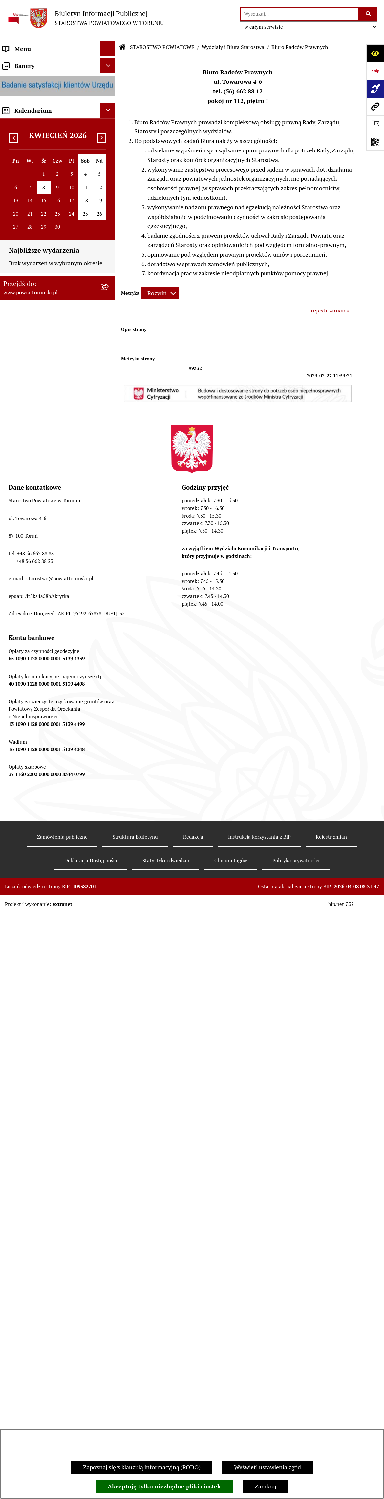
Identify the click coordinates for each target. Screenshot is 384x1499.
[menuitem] (57, 63)
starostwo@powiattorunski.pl (59, 1203)
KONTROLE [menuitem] (18, 476)
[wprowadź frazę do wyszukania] (299, 14)
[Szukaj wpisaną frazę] (368, 14)
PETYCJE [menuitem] (14, 692)
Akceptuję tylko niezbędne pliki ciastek (164, 1486)
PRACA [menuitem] (12, 603)
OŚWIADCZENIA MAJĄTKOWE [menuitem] (43, 201)
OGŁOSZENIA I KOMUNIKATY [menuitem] (42, 573)
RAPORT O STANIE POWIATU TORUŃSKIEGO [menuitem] (41, 554)
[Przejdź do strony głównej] (85, 18)
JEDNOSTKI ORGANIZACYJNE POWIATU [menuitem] (42, 427)
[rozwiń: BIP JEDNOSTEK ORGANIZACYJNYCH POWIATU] (109, 784)
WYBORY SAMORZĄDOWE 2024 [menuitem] (45, 662)
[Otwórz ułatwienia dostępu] (375, 53)
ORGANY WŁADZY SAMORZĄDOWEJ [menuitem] (28, 181)
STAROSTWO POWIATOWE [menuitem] (38, 230)
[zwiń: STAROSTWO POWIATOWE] (109, 231)
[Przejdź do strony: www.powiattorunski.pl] (375, 106)
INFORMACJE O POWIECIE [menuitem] (38, 101)
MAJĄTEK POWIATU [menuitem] (29, 535)
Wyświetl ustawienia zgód (267, 1467)
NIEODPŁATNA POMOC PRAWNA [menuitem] (47, 632)
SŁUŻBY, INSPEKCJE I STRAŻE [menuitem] (42, 446)
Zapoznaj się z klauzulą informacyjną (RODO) (142, 1467)
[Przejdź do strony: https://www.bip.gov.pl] (375, 71)
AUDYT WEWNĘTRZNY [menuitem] (34, 491)
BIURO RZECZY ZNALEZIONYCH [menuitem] (46, 647)
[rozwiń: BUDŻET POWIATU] (109, 520)
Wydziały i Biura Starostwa (233, 47)
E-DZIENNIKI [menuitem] (20, 754)
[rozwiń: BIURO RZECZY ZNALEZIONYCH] (109, 648)
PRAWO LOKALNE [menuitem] (27, 215)
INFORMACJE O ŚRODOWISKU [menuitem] (43, 618)
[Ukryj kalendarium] (107, 854)
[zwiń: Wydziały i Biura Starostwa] (109, 296)
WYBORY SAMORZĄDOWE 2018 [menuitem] (45, 677)
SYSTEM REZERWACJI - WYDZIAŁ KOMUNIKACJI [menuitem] (47, 734)
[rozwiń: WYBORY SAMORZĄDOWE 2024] (109, 662)
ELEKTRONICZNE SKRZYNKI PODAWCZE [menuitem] (41, 711)
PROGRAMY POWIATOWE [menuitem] (37, 505)
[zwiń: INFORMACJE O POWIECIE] (109, 101)
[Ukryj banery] (107, 809)
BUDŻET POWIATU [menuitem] (28, 520)
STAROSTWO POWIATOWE (162, 47)
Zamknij (265, 1486)
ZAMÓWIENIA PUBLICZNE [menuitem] (38, 588)
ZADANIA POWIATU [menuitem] (29, 461)
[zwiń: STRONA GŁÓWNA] (109, 64)
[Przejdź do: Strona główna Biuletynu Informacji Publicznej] (122, 47)
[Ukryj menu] (107, 48)
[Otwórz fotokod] (375, 142)
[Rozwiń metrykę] (160, 293)
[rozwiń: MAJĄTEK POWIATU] (109, 535)
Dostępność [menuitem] (18, 769)
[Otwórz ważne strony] (375, 124)
